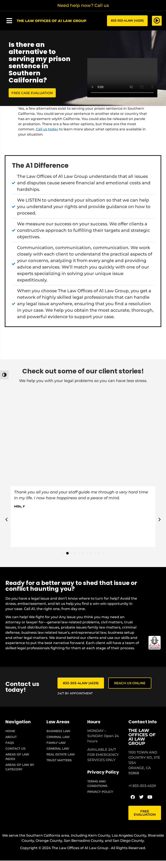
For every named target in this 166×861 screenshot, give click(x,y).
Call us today (47, 130)
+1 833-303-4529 (142, 786)
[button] (9, 21)
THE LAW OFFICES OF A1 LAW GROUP (142, 737)
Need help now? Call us (83, 5)
